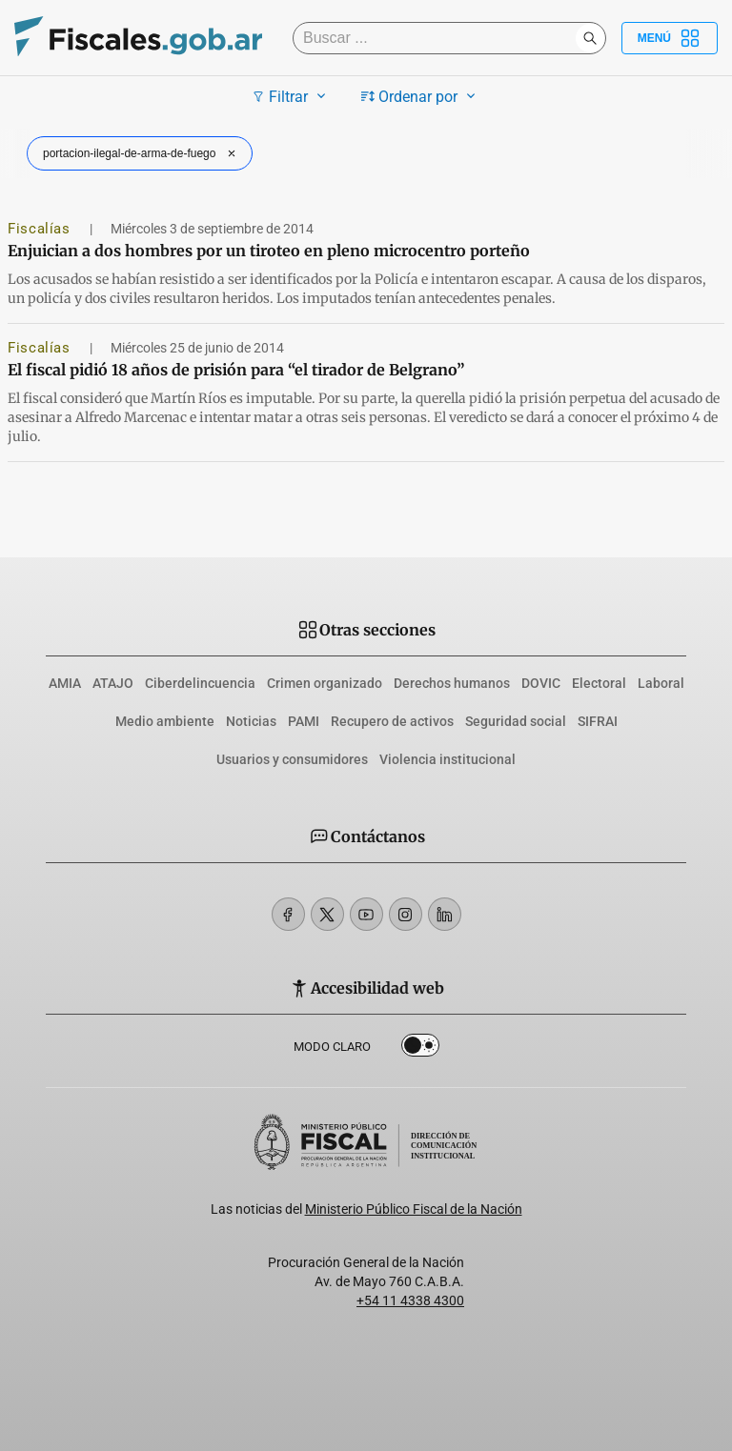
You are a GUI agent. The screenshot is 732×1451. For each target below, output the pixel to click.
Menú (670, 38)
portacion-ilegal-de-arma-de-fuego (141, 153)
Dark (420, 1048)
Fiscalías (41, 228)
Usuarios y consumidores (292, 759)
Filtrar (291, 96)
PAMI (303, 721)
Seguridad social (515, 721)
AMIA (65, 683)
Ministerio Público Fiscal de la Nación (413, 1209)
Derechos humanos (452, 683)
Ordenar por (420, 96)
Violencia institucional (447, 759)
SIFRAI (598, 721)
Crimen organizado (324, 683)
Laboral (661, 683)
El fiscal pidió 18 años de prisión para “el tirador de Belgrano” (236, 369)
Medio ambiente (164, 721)
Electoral (599, 683)
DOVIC (540, 683)
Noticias (251, 721)
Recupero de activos (392, 721)
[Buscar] (439, 38)
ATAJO (112, 683)
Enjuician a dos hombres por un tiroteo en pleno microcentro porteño (269, 250)
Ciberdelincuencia (200, 683)
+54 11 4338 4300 (410, 1300)
